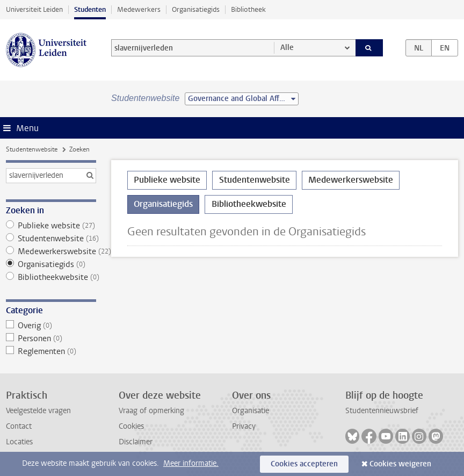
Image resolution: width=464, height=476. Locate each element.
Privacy (244, 426)
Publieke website (51, 226)
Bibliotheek (248, 9)
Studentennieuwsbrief (381, 411)
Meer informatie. (191, 463)
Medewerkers (139, 9)
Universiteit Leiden (34, 9)
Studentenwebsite (31, 149)
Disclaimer (136, 442)
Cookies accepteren (304, 464)
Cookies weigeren (400, 464)
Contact (19, 426)
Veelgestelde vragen (38, 411)
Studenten (90, 9)
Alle (287, 47)
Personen (51, 338)
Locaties (19, 442)
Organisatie (250, 411)
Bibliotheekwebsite (51, 277)
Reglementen (51, 351)
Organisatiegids (196, 9)
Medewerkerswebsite (51, 251)
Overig (51, 325)
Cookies (131, 426)
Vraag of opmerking (151, 411)
